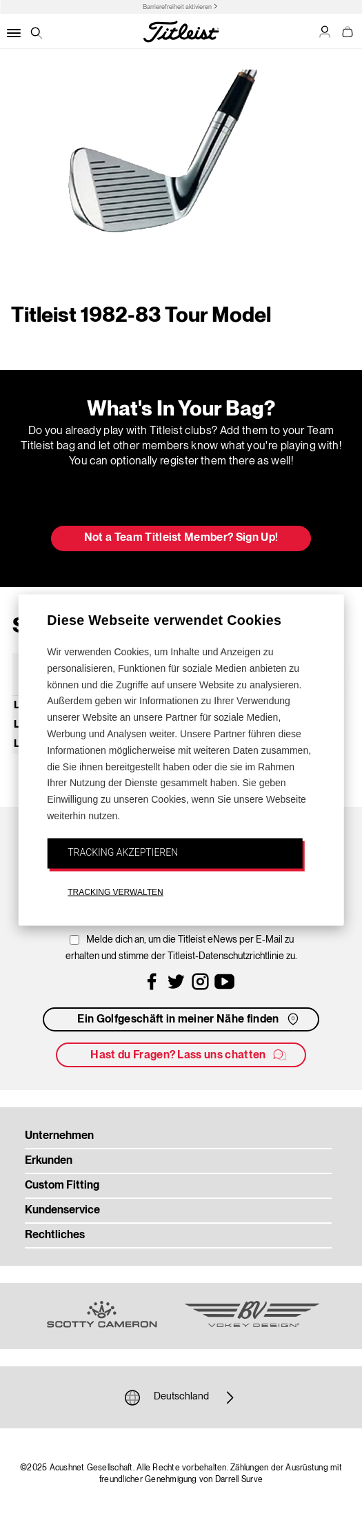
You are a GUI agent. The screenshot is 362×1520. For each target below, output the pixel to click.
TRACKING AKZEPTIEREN (123, 851)
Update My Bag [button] (181, 502)
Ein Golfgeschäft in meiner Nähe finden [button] (189, 1019)
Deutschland (181, 1397)
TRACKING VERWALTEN (115, 891)
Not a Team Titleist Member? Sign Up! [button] (181, 538)
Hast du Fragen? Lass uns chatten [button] (189, 1055)
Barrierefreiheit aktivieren (177, 7)
